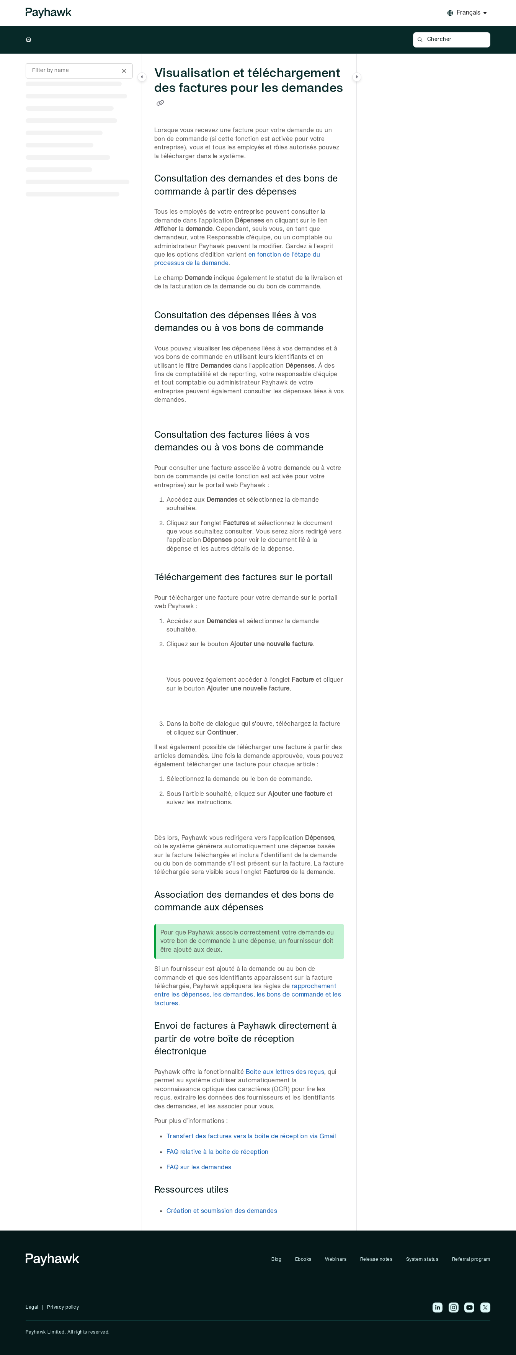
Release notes (376, 1259)
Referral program (471, 1259)
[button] (451, 39)
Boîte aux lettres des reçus (285, 1072)
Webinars (335, 1259)
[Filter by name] (79, 71)
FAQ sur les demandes (199, 1167)
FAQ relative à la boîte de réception (218, 1152)
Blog (276, 1259)
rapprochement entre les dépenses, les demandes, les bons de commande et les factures (247, 995)
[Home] (29, 40)
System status (422, 1259)
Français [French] (468, 13)
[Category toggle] (142, 77)
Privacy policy (63, 1307)
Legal (32, 1307)
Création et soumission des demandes (222, 1211)
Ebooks (303, 1259)
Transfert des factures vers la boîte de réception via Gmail (251, 1136)
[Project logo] (49, 13)
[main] (249, 642)
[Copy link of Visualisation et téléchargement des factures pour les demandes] (160, 104)
